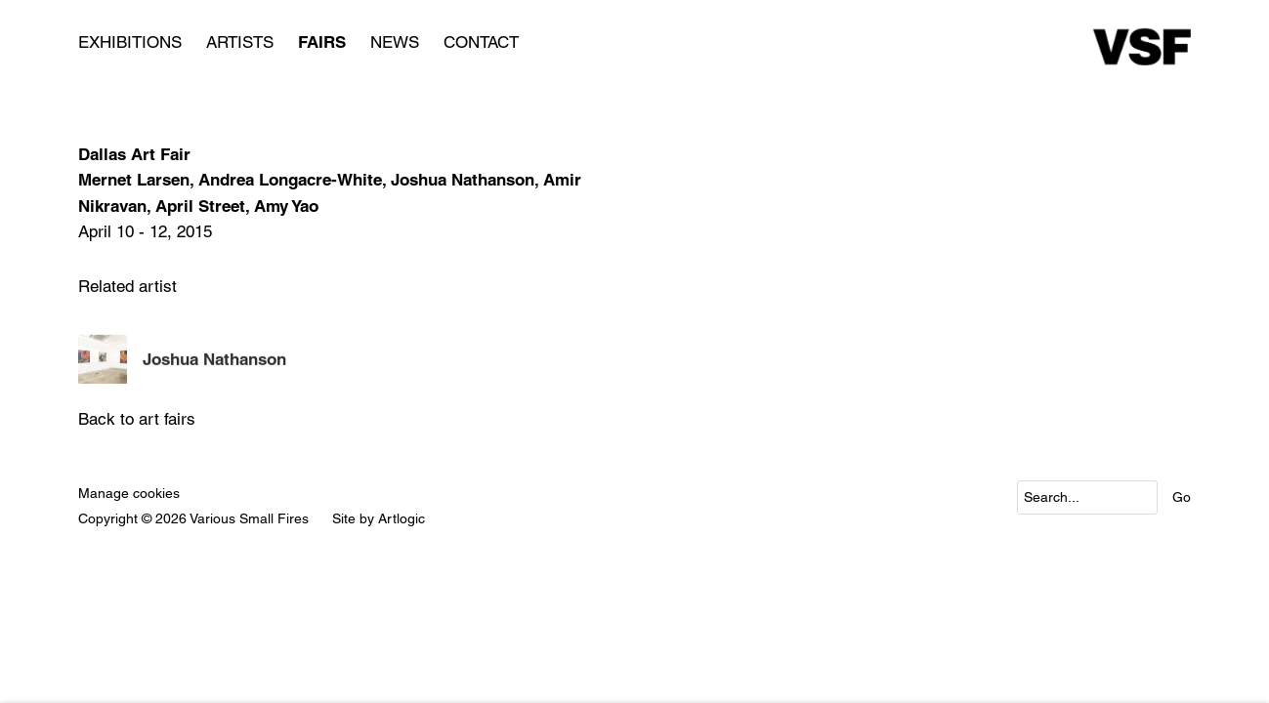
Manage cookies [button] (129, 493)
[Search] (1087, 497)
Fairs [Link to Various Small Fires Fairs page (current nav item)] (322, 42)
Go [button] (1181, 497)
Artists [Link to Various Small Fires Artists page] (240, 42)
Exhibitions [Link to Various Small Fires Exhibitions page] (130, 42)
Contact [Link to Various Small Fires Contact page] (481, 42)
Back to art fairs (136, 419)
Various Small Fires (1142, 46)
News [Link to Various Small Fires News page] (394, 42)
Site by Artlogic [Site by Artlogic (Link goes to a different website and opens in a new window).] (378, 518)
